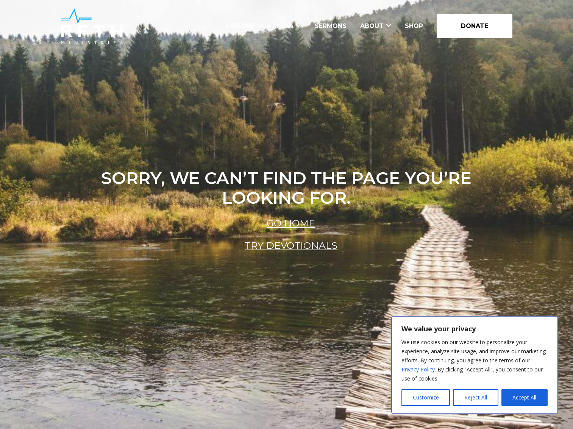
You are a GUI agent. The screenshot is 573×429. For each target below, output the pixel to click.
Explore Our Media (260, 26)
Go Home (291, 223)
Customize (426, 397)
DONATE (474, 26)
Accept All (524, 397)
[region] (474, 365)
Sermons (331, 26)
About (372, 26)
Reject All (475, 397)
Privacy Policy (418, 369)
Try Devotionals (291, 245)
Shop (414, 26)
